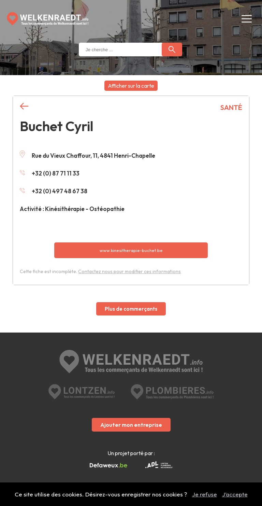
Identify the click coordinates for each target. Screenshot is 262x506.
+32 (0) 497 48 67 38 (53, 191)
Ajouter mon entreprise (131, 424)
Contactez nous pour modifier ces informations (129, 271)
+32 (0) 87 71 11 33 (49, 173)
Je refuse (204, 494)
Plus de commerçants (131, 309)
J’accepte (235, 494)
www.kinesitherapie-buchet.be (131, 250)
